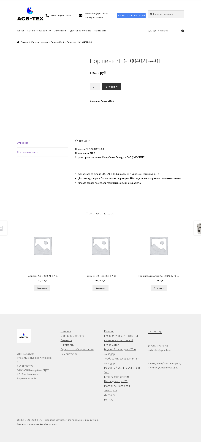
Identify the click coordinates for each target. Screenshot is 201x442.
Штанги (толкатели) (116, 376)
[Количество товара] (95, 86)
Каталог (109, 331)
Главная (20, 30)
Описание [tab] (22, 142)
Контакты (100, 30)
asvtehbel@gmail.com (97, 13)
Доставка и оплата (80, 30)
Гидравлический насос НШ (121, 335)
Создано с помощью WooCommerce (37, 423)
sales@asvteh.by (94, 17)
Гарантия (66, 340)
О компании (60, 30)
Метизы (109, 399)
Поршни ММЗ (57, 42)
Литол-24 (109, 395)
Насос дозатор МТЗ (116, 381)
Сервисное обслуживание (77, 349)
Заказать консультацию (131, 15)
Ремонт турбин (70, 354)
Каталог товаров (37, 30)
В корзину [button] (42, 288)
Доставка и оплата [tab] (27, 152)
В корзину (111, 86)
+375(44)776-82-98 (61, 15)
